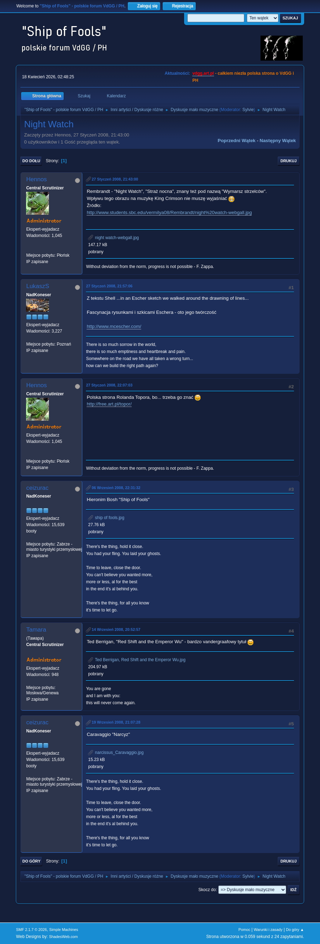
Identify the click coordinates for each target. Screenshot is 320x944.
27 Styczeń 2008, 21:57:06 (109, 286)
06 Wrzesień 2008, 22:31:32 (116, 488)
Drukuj (289, 161)
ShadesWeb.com (63, 936)
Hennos (36, 179)
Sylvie (248, 109)
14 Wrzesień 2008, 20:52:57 (116, 629)
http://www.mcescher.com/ (114, 326)
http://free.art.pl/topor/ (109, 404)
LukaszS (37, 286)
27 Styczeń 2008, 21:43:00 (115, 179)
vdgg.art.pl (203, 73)
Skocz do (207, 889)
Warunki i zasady (268, 929)
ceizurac (37, 488)
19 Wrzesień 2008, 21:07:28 (116, 722)
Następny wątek (278, 140)
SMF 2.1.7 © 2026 (31, 929)
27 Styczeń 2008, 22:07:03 (109, 385)
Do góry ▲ (295, 929)
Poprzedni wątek (236, 140)
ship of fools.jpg (106, 517)
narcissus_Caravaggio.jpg (115, 752)
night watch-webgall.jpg (113, 237)
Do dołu (31, 161)
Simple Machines (63, 929)
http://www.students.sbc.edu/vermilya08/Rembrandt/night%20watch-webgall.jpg (169, 212)
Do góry (31, 861)
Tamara (36, 629)
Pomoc (244, 929)
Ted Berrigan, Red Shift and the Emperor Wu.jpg (136, 659)
